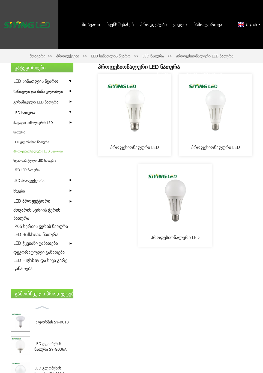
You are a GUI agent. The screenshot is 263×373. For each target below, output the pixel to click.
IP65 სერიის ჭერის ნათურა (40, 226)
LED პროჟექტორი (29, 180)
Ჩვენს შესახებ (120, 24)
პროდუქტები (153, 24)
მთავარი (91, 24)
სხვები (19, 191)
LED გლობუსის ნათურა (31, 142)
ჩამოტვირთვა (207, 24)
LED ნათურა (24, 112)
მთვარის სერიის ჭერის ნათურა (36, 214)
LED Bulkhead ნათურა (35, 234)
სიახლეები (168, 74)
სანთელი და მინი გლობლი (38, 91)
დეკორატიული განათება (39, 252)
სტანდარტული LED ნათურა (34, 160)
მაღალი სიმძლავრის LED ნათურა (33, 127)
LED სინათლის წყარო (35, 81)
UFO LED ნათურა (26, 169)
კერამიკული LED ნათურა (35, 102)
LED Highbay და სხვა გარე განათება (40, 264)
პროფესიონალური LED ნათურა (38, 151)
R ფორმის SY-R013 (51, 322)
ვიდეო (180, 24)
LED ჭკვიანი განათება (35, 243)
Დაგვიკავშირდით (204, 74)
